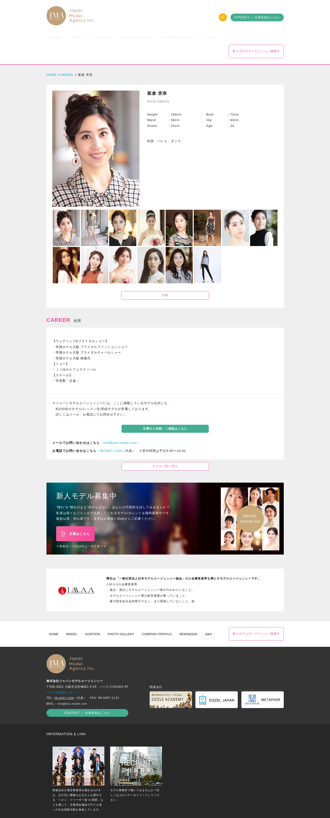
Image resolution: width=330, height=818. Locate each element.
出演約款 (197, 807)
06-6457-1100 (111, 437)
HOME (51, 60)
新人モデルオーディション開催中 (256, 37)
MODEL (67, 60)
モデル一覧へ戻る (165, 452)
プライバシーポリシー (142, 807)
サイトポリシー (174, 807)
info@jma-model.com (120, 428)
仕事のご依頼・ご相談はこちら (165, 414)
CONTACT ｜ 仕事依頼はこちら (257, 17)
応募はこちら (75, 517)
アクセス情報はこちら (64, 674)
